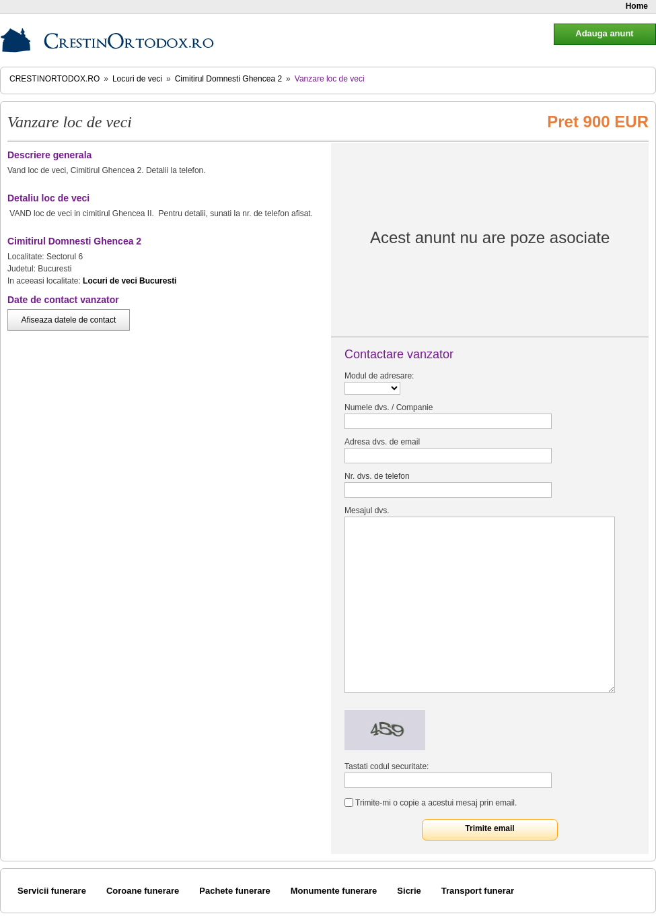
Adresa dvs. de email (382, 442)
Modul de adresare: (379, 376)
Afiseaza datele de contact (69, 320)
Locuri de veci (137, 79)
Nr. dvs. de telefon (377, 476)
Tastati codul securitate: (386, 766)
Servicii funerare (51, 891)
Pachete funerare (234, 891)
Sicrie (409, 891)
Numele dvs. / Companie (388, 407)
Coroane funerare (142, 891)
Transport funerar (477, 891)
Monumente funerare (334, 891)
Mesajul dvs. (367, 510)
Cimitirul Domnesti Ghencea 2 (228, 79)
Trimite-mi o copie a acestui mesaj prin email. (436, 803)
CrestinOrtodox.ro (54, 79)
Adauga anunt (604, 33)
